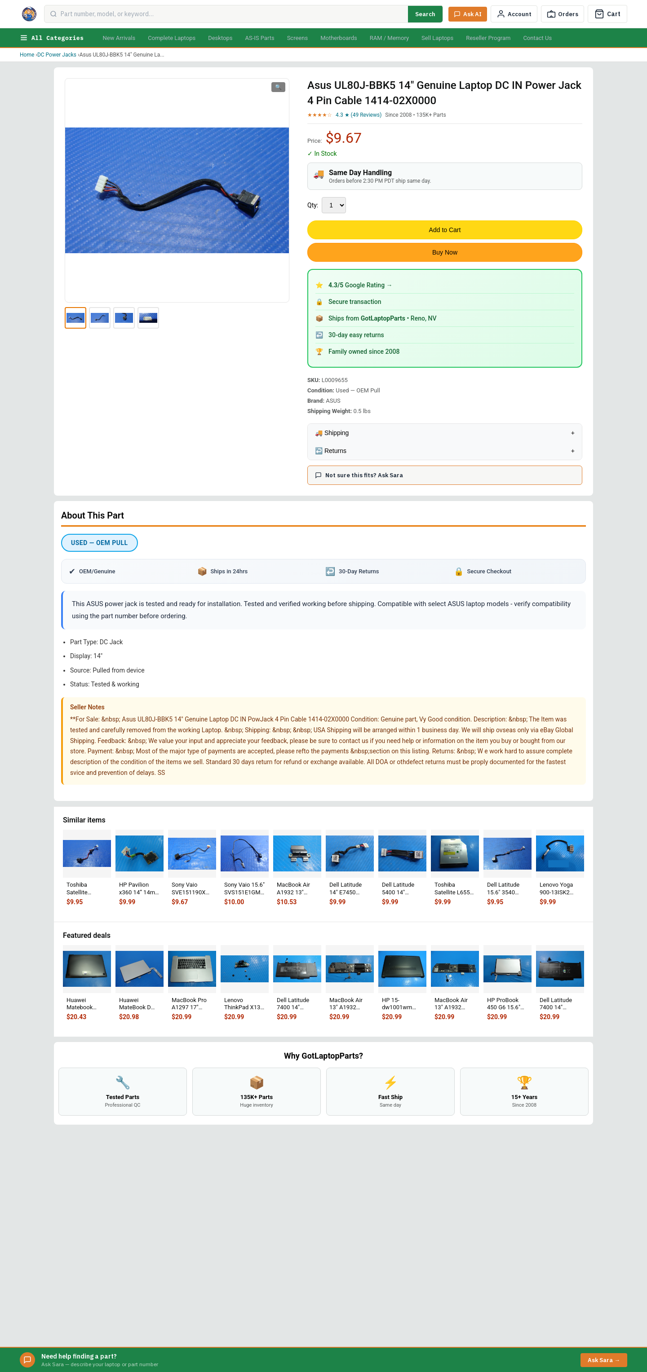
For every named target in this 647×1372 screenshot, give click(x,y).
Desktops (220, 38)
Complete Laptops (171, 38)
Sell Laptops (437, 38)
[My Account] (514, 13)
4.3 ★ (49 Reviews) (358, 115)
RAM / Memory (389, 38)
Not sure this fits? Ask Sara (359, 475)
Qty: (312, 205)
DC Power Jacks (56, 55)
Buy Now (444, 252)
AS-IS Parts (259, 38)
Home (27, 55)
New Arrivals (118, 38)
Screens (297, 38)
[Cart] (607, 14)
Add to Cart (445, 229)
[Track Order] (562, 13)
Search (425, 14)
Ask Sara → (604, 1360)
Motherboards (338, 38)
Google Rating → (360, 285)
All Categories (52, 38)
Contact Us (537, 38)
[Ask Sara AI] (467, 14)
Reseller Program (488, 38)
